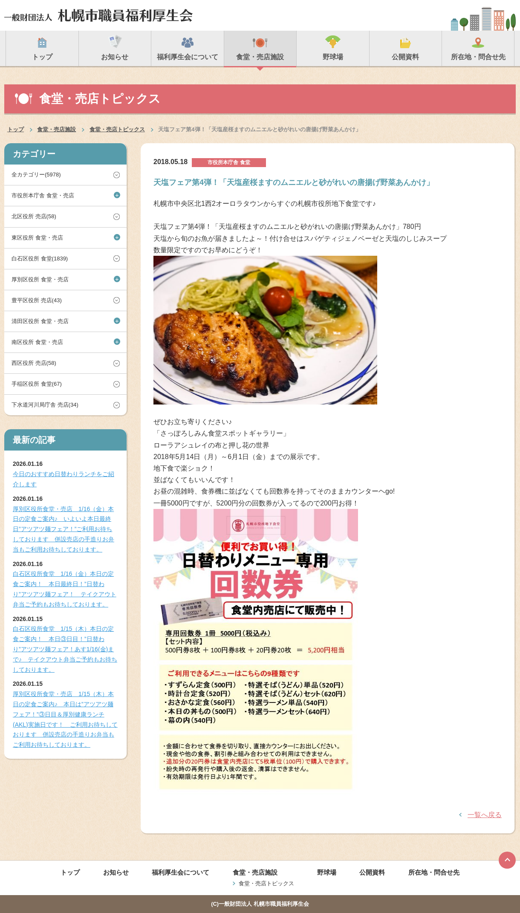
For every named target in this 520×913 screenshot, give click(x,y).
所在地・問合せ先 (433, 872)
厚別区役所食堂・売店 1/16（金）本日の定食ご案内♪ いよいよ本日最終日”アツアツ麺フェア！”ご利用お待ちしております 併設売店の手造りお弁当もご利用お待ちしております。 (63, 529)
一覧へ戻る (485, 814)
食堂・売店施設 (56, 129)
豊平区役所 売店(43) (37, 300)
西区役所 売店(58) (34, 363)
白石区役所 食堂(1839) (40, 258)
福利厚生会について (180, 872)
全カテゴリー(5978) (36, 174)
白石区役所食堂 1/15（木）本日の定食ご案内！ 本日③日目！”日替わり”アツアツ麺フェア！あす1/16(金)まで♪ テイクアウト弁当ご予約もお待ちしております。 (65, 649)
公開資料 (372, 872)
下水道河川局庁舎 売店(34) (45, 405)
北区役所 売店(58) (34, 216)
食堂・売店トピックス (117, 129)
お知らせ (116, 872)
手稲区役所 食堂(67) (37, 384)
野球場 (326, 872)
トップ (15, 129)
